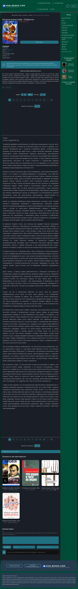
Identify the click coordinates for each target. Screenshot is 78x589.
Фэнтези (64, 49)
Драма (64, 46)
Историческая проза (68, 35)
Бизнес (64, 23)
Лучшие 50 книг (58, 3)
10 (44, 100)
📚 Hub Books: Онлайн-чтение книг (20, 15)
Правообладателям (14, 565)
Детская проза (66, 18)
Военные (64, 30)
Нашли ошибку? (24, 21)
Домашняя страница (44, 3)
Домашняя (65, 42)
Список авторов (42, 9)
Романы (30, 15)
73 (51, 100)
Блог (52, 9)
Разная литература (67, 25)
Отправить (7, 547)
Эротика (64, 44)
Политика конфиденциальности (32, 565)
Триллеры (65, 33)
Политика (64, 28)
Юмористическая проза (67, 38)
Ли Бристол (9, 49)
